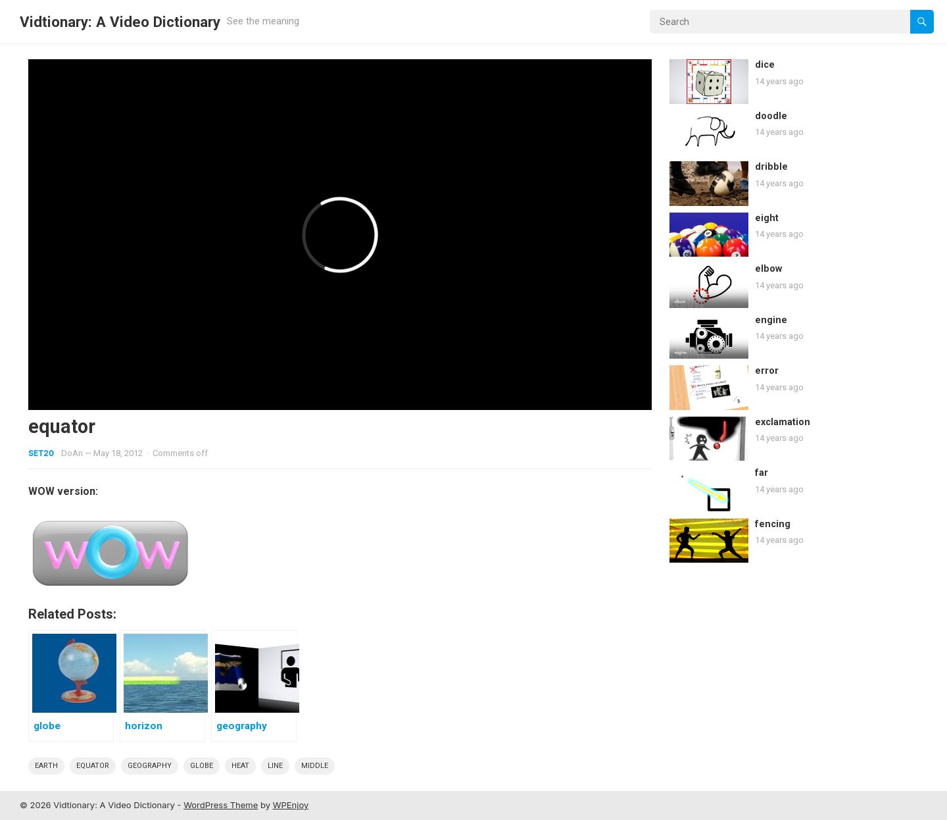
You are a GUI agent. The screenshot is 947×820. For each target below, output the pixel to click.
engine (771, 320)
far (761, 472)
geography (150, 765)
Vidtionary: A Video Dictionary (120, 21)
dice (765, 64)
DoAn (72, 453)
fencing (772, 524)
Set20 (41, 453)
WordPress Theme (220, 805)
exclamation (782, 422)
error (767, 370)
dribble (771, 166)
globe (201, 765)
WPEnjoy (291, 805)
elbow (768, 268)
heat (240, 765)
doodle (771, 116)
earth (46, 765)
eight (767, 218)
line (275, 765)
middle (314, 765)
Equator (92, 765)
